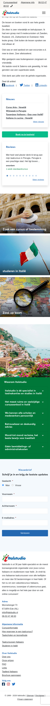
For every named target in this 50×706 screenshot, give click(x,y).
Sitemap (30, 695)
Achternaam (9, 506)
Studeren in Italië (10, 646)
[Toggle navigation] (44, 12)
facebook (8, 85)
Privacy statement (25, 699)
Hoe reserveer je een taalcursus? (17, 631)
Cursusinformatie (10, 628)
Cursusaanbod (10, 2)
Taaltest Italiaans (10, 671)
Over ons (6, 657)
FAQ (4, 664)
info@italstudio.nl (10, 612)
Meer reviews (38, 180)
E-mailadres (9, 517)
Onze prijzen (8, 660)
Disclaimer (39, 695)
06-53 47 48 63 (9, 616)
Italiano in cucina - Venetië (19, 118)
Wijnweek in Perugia (16, 110)
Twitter (25, 85)
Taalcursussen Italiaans (13, 642)
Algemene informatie (12, 624)
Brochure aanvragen (11, 675)
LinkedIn (41, 85)
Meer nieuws (38, 122)
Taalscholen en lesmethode (14, 635)
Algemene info (28, 2)
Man (7, 485)
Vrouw (18, 485)
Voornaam (8, 494)
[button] (25, 392)
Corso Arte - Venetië (16, 107)
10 (35, 175)
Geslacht (7, 481)
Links (4, 668)
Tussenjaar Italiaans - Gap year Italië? (24, 114)
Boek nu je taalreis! (25, 134)
